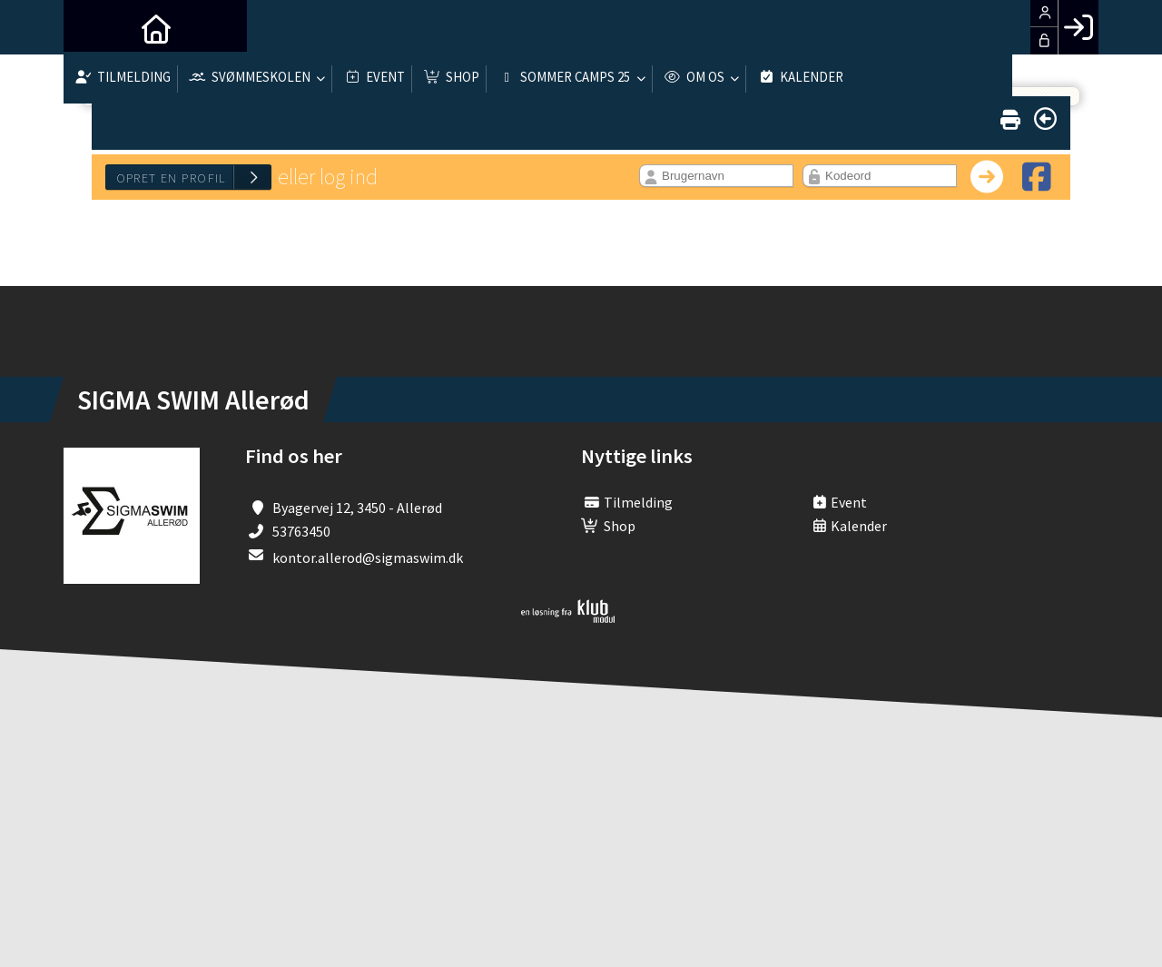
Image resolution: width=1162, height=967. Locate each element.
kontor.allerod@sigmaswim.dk (367, 557)
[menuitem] (91, 27)
